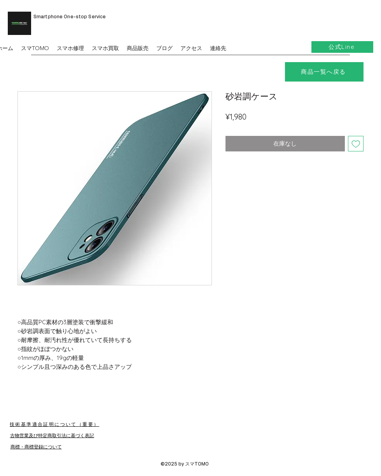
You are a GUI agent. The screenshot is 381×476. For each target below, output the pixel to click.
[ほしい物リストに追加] (356, 144)
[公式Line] (342, 47)
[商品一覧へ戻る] (324, 72)
